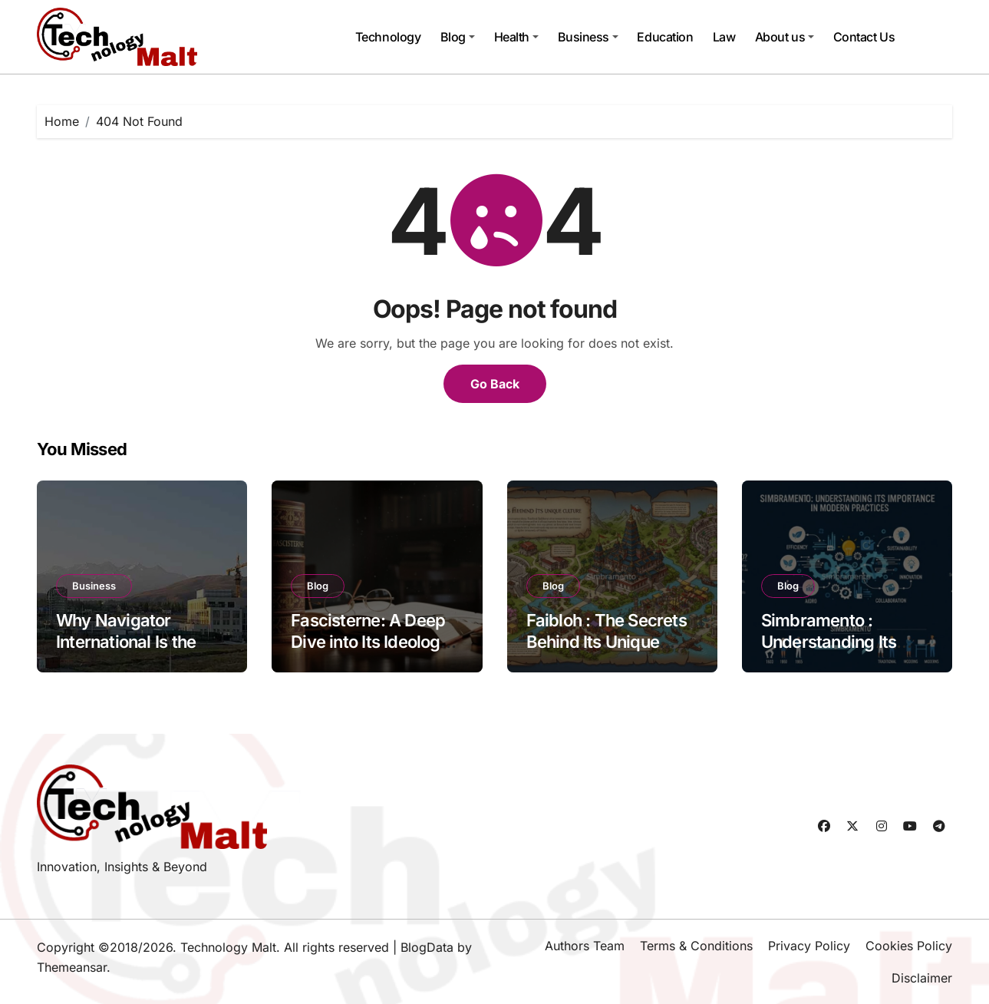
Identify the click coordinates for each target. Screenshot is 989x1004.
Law (724, 37)
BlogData (427, 947)
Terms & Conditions (696, 945)
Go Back (494, 383)
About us (784, 37)
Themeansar (72, 967)
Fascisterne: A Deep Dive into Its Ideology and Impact (370, 642)
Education (665, 37)
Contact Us (864, 37)
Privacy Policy (809, 945)
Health (516, 37)
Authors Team (585, 945)
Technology (387, 37)
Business (588, 37)
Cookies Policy (908, 945)
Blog (457, 37)
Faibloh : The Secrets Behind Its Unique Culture (606, 642)
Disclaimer (922, 978)
